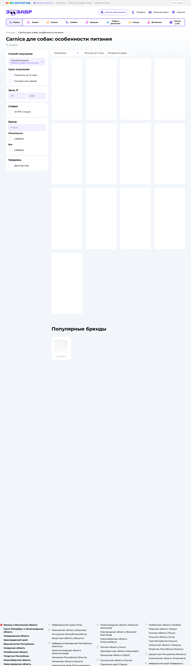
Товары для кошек (161, 464)
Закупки (91, 479)
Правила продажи (62, 479)
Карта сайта (59, 505)
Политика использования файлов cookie (66, 489)
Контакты (91, 493)
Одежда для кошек (161, 472)
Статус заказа (176, 3)
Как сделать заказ (62, 468)
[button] (14, 22)
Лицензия (59, 464)
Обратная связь (61, 501)
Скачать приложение (113, 12)
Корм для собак (159, 479)
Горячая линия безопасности (100, 486)
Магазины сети (127, 501)
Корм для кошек (160, 468)
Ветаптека (157, 486)
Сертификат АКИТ (62, 494)
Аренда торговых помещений (101, 482)
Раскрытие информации (98, 468)
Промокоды (125, 487)
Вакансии (91, 489)
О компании (92, 464)
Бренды (123, 491)
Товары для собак (160, 475)
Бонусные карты (127, 464)
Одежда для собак (161, 482)
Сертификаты (60, 498)
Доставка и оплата (63, 472)
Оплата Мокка (126, 480)
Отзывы (123, 494)
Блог (122, 498)
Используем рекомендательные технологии (27, 520)
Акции (123, 483)
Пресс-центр (93, 475)
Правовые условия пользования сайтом (44, 517)
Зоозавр (10, 32)
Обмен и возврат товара (65, 475)
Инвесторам (93, 472)
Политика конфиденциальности (64, 483)
